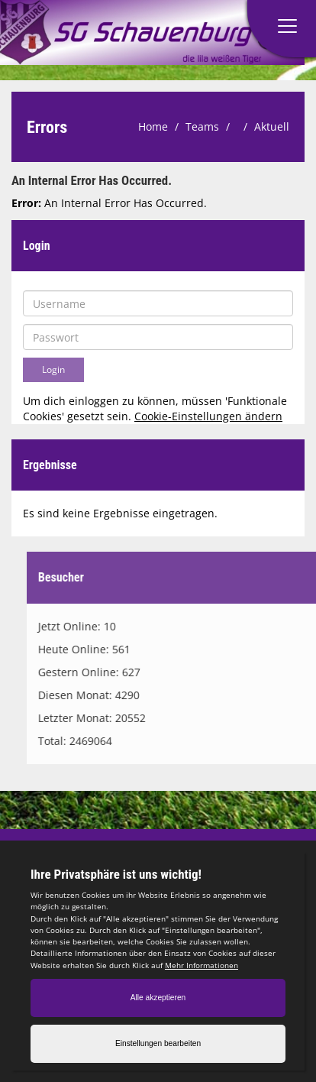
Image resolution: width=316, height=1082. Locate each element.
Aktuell (271, 126)
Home (153, 126)
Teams (202, 126)
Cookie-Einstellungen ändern (208, 416)
